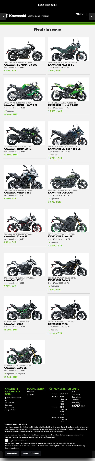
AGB (73, 392)
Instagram (30, 394)
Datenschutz (76, 397)
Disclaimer (75, 400)
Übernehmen (12, 453)
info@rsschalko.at (10, 410)
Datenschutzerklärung (57, 431)
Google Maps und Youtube (18, 441)
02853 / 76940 (10, 407)
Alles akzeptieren (31, 453)
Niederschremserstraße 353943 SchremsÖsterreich (13, 401)
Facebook (30, 392)
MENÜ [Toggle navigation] (84, 15)
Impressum (76, 394)
